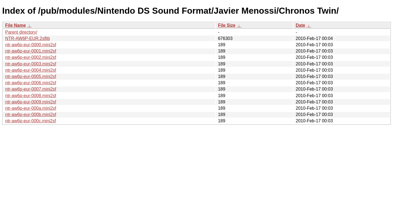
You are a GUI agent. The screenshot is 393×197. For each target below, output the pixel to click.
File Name (15, 25)
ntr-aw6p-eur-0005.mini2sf (30, 76)
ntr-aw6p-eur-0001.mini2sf (30, 51)
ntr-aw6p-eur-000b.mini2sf (30, 114)
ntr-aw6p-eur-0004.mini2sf (30, 70)
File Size (227, 25)
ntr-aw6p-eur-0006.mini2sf (30, 82)
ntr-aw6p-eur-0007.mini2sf (30, 89)
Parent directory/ (21, 32)
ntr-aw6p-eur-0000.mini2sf (30, 44)
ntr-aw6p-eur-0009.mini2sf (30, 102)
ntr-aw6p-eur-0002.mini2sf (30, 57)
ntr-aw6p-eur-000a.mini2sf (30, 108)
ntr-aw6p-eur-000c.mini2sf (30, 120)
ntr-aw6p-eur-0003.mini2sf (30, 64)
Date (300, 25)
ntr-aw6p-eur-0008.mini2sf (30, 95)
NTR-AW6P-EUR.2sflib (27, 38)
